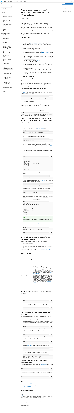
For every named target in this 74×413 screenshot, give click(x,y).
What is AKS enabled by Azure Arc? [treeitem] (7, 14)
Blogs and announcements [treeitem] (6, 20)
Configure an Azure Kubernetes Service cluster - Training (29, 395)
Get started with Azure (69, 3)
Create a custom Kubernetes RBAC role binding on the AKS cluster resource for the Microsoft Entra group (67, 12)
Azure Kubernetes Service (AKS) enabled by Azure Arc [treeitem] (6, 11)
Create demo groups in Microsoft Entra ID (36, 126)
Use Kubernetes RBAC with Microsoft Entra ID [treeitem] (8, 69)
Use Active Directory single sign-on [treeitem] (8, 67)
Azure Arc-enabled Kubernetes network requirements (43, 73)
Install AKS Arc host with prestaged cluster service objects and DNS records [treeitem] (7, 47)
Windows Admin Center (34, 43)
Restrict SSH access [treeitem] (7, 64)
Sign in (72, 1)
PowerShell (40, 43)
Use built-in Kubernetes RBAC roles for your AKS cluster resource (67, 16)
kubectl (38, 60)
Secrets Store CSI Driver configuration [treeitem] (7, 78)
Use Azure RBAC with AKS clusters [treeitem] (8, 72)
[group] (37, 114)
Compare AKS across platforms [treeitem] (7, 16)
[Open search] (70, 1)
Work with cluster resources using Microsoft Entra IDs (67, 18)
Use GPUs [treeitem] (4, 51)
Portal (63, 3)
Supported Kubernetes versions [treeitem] (7, 17)
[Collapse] (12, 6)
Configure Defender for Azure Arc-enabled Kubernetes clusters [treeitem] (7, 82)
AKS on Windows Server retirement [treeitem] (6, 35)
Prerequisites (64, 8)
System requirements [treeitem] (6, 38)
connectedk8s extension (45, 52)
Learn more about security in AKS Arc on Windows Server (32, 383)
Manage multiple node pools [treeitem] (7, 52)
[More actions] (52, 7)
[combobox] (6, 8)
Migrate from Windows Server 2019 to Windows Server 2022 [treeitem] (7, 44)
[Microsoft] (1, 1)
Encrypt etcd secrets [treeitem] (7, 79)
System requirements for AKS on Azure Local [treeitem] (7, 25)
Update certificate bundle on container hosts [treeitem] (8, 74)
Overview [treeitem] (4, 37)
